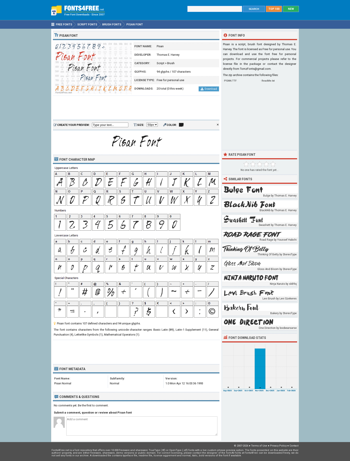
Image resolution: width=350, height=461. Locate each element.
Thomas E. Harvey (168, 54)
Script (160, 63)
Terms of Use (259, 445)
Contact (294, 445)
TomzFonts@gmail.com (255, 68)
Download (209, 88)
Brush (171, 63)
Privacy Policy (278, 445)
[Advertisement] (136, 108)
